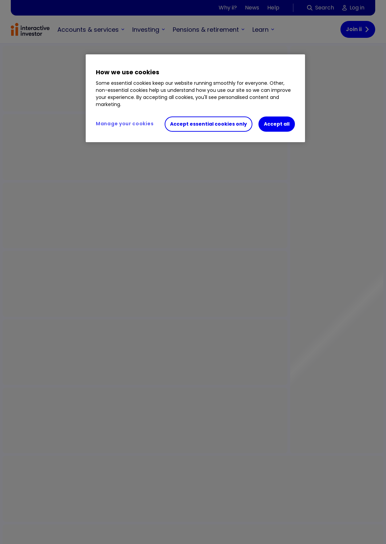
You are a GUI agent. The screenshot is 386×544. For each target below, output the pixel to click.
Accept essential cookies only (208, 124)
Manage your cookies (125, 123)
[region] (195, 98)
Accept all (277, 124)
